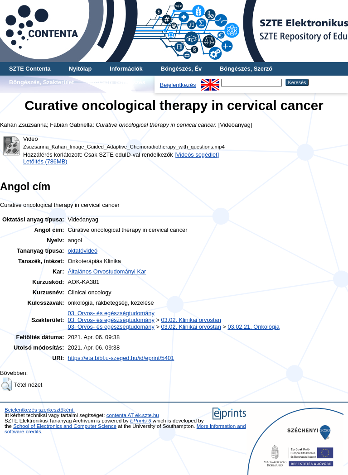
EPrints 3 (140, 420)
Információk (126, 68)
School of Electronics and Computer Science (64, 426)
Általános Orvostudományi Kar (107, 271)
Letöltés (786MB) (45, 161)
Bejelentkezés (178, 85)
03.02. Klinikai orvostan (191, 320)
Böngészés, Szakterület (41, 82)
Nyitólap (80, 68)
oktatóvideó (82, 250)
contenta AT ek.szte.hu (132, 415)
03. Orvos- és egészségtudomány (111, 313)
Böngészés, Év (181, 68)
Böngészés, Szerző (246, 68)
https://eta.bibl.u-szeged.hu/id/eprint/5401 (121, 358)
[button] (6, 384)
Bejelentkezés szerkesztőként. (40, 410)
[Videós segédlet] (196, 154)
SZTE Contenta (30, 68)
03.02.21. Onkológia (253, 326)
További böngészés (118, 82)
